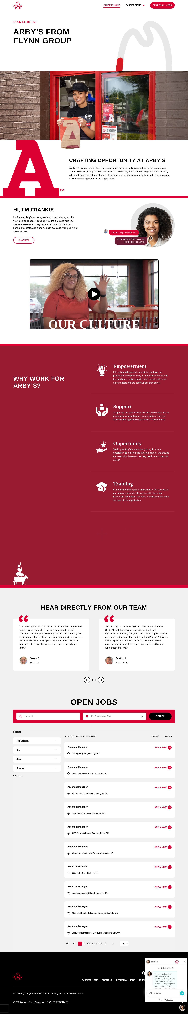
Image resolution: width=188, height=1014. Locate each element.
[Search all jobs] (162, 5)
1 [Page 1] (80, 943)
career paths (135, 5)
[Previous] (87, 680)
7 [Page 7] (94, 943)
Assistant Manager (77, 747)
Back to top (165, 964)
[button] (23, 240)
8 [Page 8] (96, 943)
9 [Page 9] (98, 943)
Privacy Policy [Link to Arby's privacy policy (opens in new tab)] (166, 980)
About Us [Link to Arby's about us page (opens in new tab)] (107, 980)
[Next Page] (106, 943)
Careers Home (90, 980)
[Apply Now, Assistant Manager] (163, 748)
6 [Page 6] (92, 943)
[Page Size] (124, 943)
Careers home (111, 5)
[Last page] (113, 943)
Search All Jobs (125, 980)
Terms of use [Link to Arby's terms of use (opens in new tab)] (146, 980)
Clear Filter (18, 776)
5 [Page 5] (90, 943)
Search (160, 716)
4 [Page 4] (87, 943)
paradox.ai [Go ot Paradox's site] (169, 993)
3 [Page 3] (85, 943)
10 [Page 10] (101, 943)
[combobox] (113, 716)
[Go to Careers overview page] (17, 5)
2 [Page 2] (83, 943)
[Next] (101, 680)
